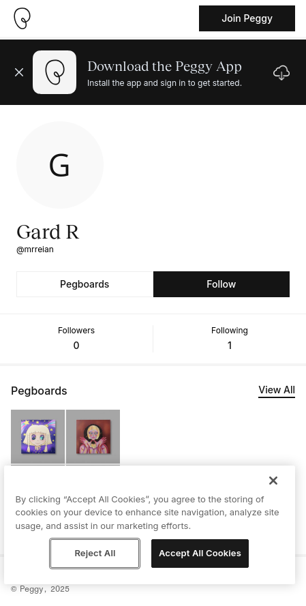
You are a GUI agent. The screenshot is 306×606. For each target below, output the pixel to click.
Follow (221, 284)
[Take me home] (22, 18)
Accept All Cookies (200, 552)
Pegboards (84, 284)
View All (276, 389)
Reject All (94, 552)
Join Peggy (247, 18)
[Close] (273, 481)
